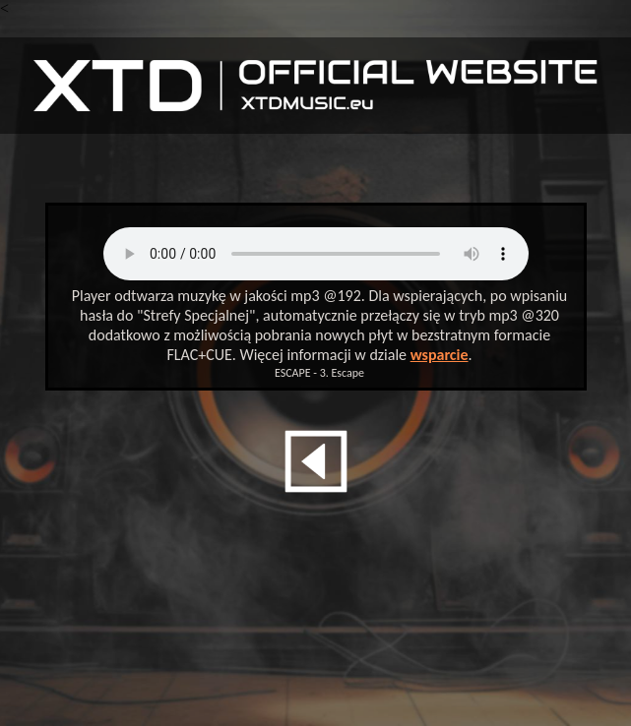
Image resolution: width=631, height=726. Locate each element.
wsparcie (439, 354)
